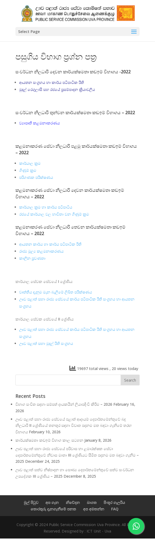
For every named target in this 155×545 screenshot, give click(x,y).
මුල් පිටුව (31, 502)
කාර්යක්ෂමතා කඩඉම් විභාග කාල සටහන (49, 440)
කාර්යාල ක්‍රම (30, 163)
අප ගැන (52, 502)
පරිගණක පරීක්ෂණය (36, 177)
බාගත (92, 502)
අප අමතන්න (93, 508)
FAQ (114, 508)
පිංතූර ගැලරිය (114, 502)
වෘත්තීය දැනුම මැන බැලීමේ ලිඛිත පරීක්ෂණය (55, 292)
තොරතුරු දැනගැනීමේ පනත (53, 508)
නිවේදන (73, 502)
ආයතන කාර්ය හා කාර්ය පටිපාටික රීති (50, 244)
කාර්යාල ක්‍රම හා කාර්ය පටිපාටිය (45, 207)
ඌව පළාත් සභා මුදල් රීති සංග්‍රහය (46, 343)
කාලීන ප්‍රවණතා (32, 258)
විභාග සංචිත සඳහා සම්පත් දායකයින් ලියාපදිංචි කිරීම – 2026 (63, 404)
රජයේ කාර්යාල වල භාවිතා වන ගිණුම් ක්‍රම (54, 214)
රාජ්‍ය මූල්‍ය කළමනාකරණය (41, 251)
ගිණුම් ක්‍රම (27, 170)
